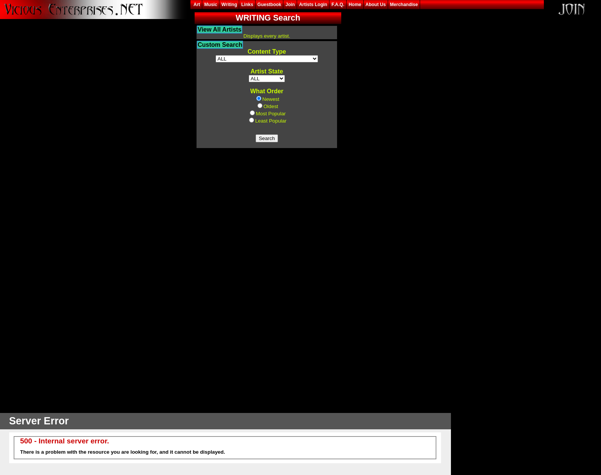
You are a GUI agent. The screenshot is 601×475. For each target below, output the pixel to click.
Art (196, 4)
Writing (229, 4)
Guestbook (269, 4)
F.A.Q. (337, 4)
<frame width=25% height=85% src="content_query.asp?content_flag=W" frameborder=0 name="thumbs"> (267, 211)
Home (354, 4)
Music (210, 4)
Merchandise (404, 4)
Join (290, 4)
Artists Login (313, 4)
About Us (376, 4)
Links (247, 4)
